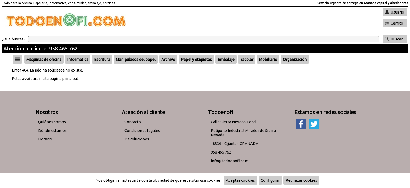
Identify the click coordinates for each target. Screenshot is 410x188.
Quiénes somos (52, 122)
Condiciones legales (142, 130)
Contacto (132, 122)
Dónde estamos (52, 130)
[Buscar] (203, 39)
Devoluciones (136, 139)
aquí (26, 78)
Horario (45, 139)
